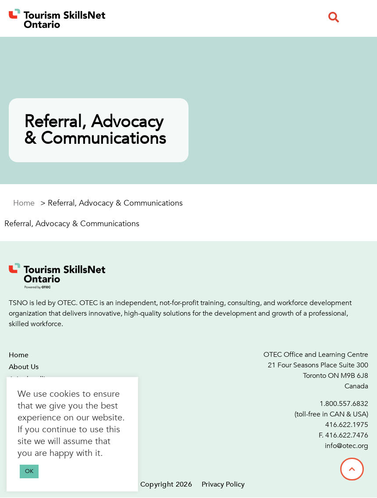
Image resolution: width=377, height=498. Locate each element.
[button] (333, 17)
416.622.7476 (346, 435)
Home (24, 203)
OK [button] (29, 471)
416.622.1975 (346, 425)
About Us (24, 367)
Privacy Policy (223, 484)
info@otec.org (346, 446)
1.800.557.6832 (344, 404)
